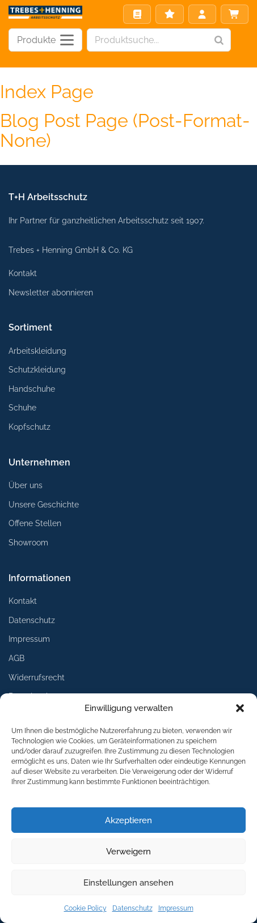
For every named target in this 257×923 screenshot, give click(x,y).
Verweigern (128, 851)
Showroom (28, 542)
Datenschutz (132, 908)
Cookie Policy (85, 908)
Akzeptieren (128, 820)
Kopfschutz (29, 426)
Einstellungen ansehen (128, 883)
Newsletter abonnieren (51, 292)
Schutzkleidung (37, 369)
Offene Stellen (35, 523)
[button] (240, 708)
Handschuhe (32, 388)
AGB (16, 658)
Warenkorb (234, 14)
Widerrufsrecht (37, 677)
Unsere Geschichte (44, 504)
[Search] (219, 40)
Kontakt (23, 273)
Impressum (175, 908)
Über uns (26, 485)
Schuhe (22, 407)
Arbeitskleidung (37, 350)
